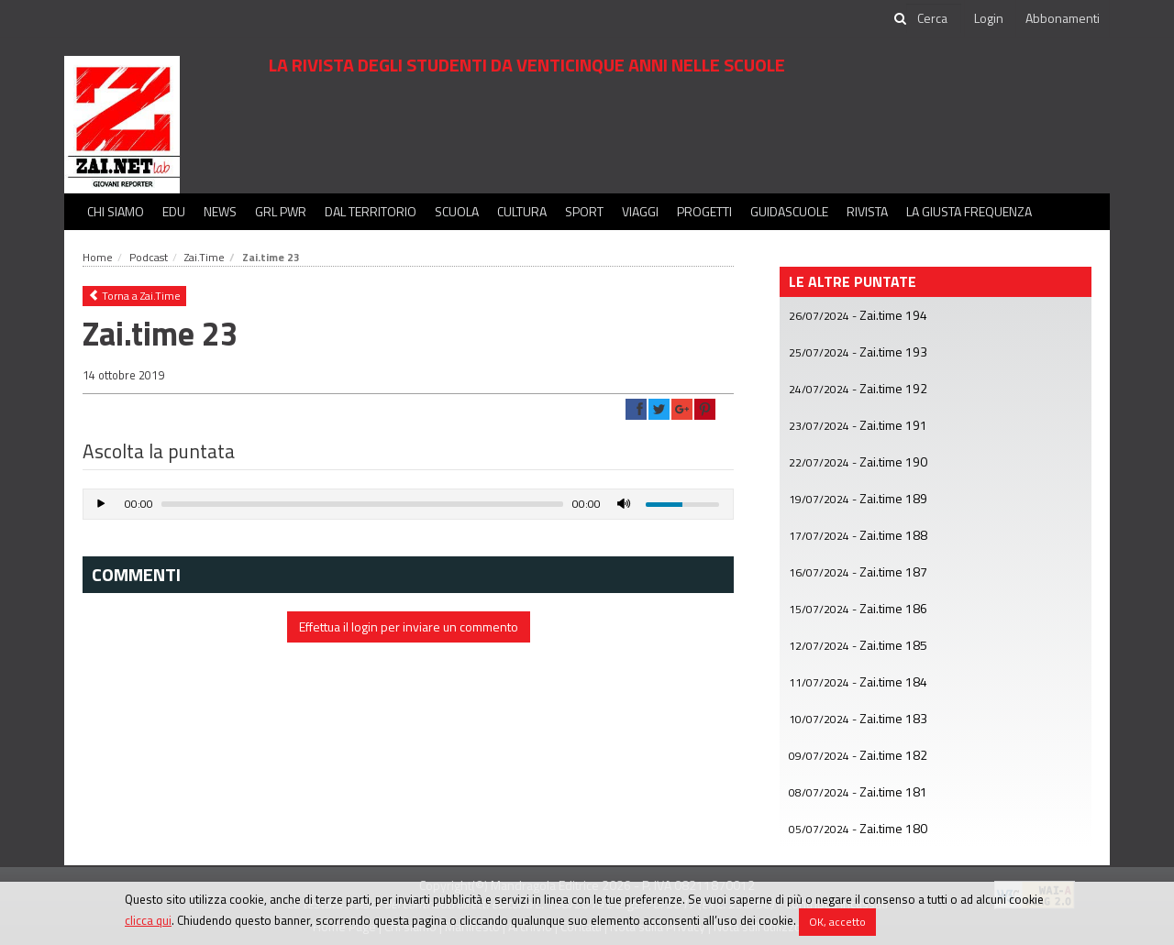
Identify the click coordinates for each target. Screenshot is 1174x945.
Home (98, 257)
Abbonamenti (1062, 17)
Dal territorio (370, 211)
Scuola (457, 211)
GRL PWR (280, 211)
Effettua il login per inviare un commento (408, 626)
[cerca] (933, 18)
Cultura (522, 211)
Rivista (867, 211)
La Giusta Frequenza (969, 211)
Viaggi (640, 211)
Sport (584, 211)
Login (988, 17)
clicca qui (148, 920)
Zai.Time (204, 257)
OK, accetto (837, 921)
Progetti (704, 211)
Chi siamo (115, 211)
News (220, 211)
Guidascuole (789, 211)
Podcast (148, 257)
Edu (173, 211)
